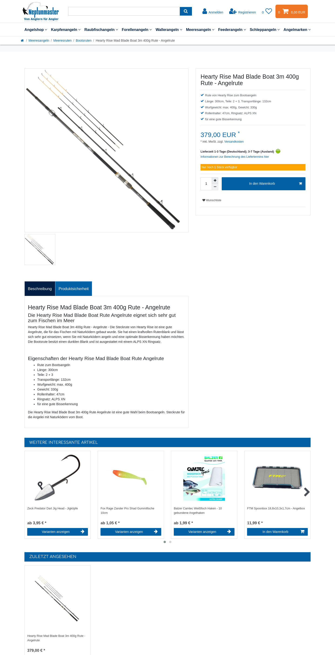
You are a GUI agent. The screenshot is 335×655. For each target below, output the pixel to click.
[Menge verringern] (215, 187)
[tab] (39, 288)
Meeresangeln (200, 29)
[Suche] (186, 11)
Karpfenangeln (65, 29)
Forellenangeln (137, 29)
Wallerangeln (169, 29)
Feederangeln (232, 29)
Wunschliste (211, 200)
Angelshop (35, 29)
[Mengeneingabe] (206, 183)
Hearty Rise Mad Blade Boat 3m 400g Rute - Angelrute (56, 638)
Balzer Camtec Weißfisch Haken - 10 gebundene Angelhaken (198, 511)
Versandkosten (234, 141)
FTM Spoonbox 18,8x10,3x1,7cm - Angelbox (276, 508)
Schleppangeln (265, 29)
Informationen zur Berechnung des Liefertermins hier (235, 156)
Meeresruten (62, 40)
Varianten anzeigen (63, 532)
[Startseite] (22, 40)
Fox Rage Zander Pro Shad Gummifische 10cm (127, 511)
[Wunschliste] (267, 11)
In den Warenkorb (275, 184)
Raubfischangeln (101, 29)
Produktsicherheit (74, 289)
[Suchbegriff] (124, 11)
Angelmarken (297, 29)
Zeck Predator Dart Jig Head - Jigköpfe (52, 508)
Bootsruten (84, 40)
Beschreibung (40, 289)
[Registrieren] (242, 11)
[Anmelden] (213, 11)
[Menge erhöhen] (215, 180)
